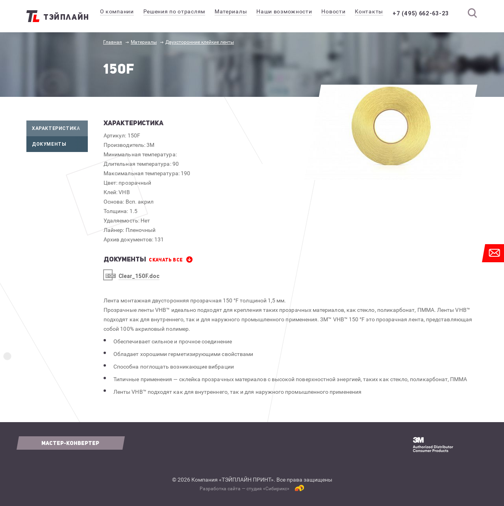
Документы (60, 144)
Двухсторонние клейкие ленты (199, 42)
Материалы (144, 42)
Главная (112, 42)
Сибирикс (276, 488)
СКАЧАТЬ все (166, 260)
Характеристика (60, 128)
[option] (391, 132)
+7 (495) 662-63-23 (426, 13)
